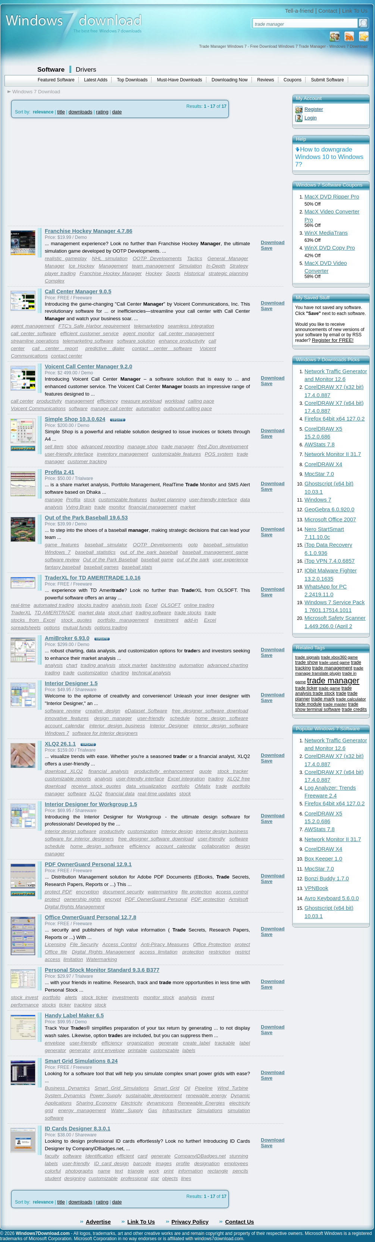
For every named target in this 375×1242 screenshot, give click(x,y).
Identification (99, 1156)
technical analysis (151, 672)
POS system (219, 454)
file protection (196, 892)
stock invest (24, 997)
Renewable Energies (201, 1103)
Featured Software (56, 79)
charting (120, 672)
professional (134, 1178)
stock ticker (94, 997)
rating (102, 112)
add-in (191, 620)
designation (206, 1163)
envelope (55, 1043)
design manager (113, 718)
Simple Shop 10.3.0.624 (75, 419)
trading (52, 672)
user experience (230, 559)
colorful (53, 1171)
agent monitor (138, 333)
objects (170, 1178)
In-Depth (215, 266)
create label (196, 1043)
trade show (306, 662)
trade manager (177, 446)
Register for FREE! (333, 340)
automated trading (54, 605)
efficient (125, 1156)
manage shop (142, 446)
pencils (241, 1171)
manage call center (112, 408)
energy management (82, 1110)
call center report (55, 348)
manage (54, 499)
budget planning (168, 499)
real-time (20, 605)
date (117, 112)
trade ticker (306, 688)
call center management (186, 333)
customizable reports (68, 778)
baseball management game (215, 552)
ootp (193, 544)
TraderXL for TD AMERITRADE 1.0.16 (93, 578)
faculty (52, 1156)
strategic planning (228, 273)
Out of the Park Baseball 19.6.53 (86, 518)
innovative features (67, 718)
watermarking (163, 892)
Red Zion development (222, 446)
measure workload (141, 401)
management (79, 401)
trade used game (334, 662)
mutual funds (77, 627)
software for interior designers (105, 733)
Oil (187, 1088)
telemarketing (149, 326)
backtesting (163, 665)
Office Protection (212, 944)
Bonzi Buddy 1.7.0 (326, 878)
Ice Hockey (81, 266)
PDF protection (208, 899)
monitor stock (158, 997)
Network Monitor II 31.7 (332, 454)
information (190, 1171)
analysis (54, 665)
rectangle (217, 1171)
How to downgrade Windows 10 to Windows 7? (329, 157)
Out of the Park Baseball (110, 559)
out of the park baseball (149, 552)
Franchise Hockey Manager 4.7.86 (88, 231)
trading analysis (98, 665)
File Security (84, 944)
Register (313, 109)
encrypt (113, 899)
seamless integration (191, 326)
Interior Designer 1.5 (71, 683)
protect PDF (58, 892)
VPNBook (316, 888)
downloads (81, 112)
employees (236, 1163)
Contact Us (239, 1222)
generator (79, 1050)
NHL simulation (110, 258)
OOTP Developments (157, 258)
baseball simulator (106, 544)
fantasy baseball (63, 567)
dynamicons (160, 1103)
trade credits (354, 709)
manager (55, 461)
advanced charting (227, 665)
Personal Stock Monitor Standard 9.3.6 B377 (102, 970)
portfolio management (123, 620)
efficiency (107, 401)
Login (310, 118)
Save (266, 248)
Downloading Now (230, 79)
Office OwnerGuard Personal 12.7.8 (90, 917)
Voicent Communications (38, 408)
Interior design (177, 831)
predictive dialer (105, 348)
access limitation (159, 952)
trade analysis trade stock (323, 691)
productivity (49, 401)
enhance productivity (182, 341)
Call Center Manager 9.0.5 (78, 291)
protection (193, 952)
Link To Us (355, 11)
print (169, 1171)
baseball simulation (225, 544)
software (78, 408)
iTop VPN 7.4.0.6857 (329, 561)
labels (189, 1050)
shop (72, 446)
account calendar (64, 725)
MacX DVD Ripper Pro (331, 197)
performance (25, 1005)
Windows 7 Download (36, 91)
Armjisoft (238, 899)
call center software (33, 333)
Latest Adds (95, 79)
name (104, 1171)
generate (168, 1043)
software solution (136, 341)
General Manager (227, 258)
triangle (136, 1171)
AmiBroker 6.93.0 (67, 638)
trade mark (323, 699)
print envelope (109, 1050)
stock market (133, 665)
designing (74, 1178)
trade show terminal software (326, 707)
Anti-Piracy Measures (165, 944)
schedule (180, 718)
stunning (238, 1156)
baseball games (101, 567)
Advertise (98, 1222)
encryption (87, 892)
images (164, 1163)
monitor (117, 507)
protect (52, 899)
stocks (49, 1005)
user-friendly (151, 718)
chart (71, 665)
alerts (71, 997)
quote (205, 771)
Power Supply (106, 1095)
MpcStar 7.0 (319, 474)
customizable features (176, 454)
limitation (73, 959)
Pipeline (203, 1088)
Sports (173, 273)
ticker (65, 1005)
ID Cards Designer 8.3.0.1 (77, 1129)
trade (242, 454)
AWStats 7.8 (319, 444)
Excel (151, 605)
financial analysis (108, 771)
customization (93, 672)
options (52, 627)
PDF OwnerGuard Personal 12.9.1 (88, 864)
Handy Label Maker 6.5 (74, 1015)
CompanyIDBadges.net (200, 1156)
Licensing (55, 944)
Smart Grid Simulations (121, 1088)
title (61, 112)
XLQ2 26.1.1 (60, 744)
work (154, 1171)
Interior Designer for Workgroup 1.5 (91, 804)
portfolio (180, 786)
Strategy (238, 266)
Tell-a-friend (299, 11)
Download (273, 242)
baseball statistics (95, 552)
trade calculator (351, 698)
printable (137, 1050)
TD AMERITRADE (54, 612)
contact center (66, 356)
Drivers (86, 69)
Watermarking (101, 959)
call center (22, 401)
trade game (329, 688)
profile (183, 1163)
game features (62, 544)
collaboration (215, 846)
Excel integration (186, 778)
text (119, 1171)
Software (51, 69)
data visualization (146, 786)
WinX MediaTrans (326, 233)
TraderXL (21, 612)
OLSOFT (171, 605)
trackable (225, 1043)
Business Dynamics (67, 1088)
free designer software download (210, 711)
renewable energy (206, 1095)
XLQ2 (96, 793)
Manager (55, 266)
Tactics (194, 258)
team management (153, 266)
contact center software (162, 348)
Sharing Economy (96, 1103)
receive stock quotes (96, 786)
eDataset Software (146, 711)
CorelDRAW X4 (323, 464)
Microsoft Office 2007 (330, 519)
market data (91, 612)
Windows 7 (58, 552)
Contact (327, 11)
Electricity (131, 1103)
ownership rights (82, 899)
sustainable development (154, 1095)
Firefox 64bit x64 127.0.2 (334, 419)
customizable (164, 1050)
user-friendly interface (69, 454)
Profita (73, 499)
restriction (220, 952)
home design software (221, 718)
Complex (55, 281)
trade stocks (187, 612)
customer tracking (87, 461)
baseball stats (137, 567)
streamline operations (35, 341)
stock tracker (233, 771)
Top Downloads (132, 79)
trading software (153, 612)
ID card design (111, 1163)
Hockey (154, 273)
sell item (54, 446)
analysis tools (127, 605)
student (53, 1178)
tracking (82, 1005)
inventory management (122, 454)
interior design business (117, 725)
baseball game (157, 559)
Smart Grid (166, 1088)
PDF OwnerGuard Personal (156, 899)
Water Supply (127, 1110)
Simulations (209, 1110)
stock (89, 499)
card (142, 1156)
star (155, 1178)
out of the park (193, 559)
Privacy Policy (190, 1222)
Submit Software (327, 79)
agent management (32, 326)
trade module (308, 704)
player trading (60, 273)
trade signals (307, 657)
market (188, 507)
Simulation (190, 266)
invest (207, 997)
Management (113, 266)
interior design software (220, 725)
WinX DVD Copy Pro (329, 248)
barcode (142, 1163)
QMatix (202, 786)
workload (175, 401)
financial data (120, 793)
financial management (152, 507)
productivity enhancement (164, 771)
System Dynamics (65, 1095)
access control (232, 892)
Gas (152, 1110)
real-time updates (157, 793)
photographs (79, 1171)
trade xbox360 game (339, 657)
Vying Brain (78, 507)
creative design (103, 711)
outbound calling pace (187, 408)
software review (62, 559)
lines (186, 1178)
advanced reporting (102, 446)
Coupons (292, 79)
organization (140, 1043)
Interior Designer (169, 725)
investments (125, 997)
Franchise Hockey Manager (110, 273)
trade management (332, 668)
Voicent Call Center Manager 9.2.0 (88, 366)
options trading (110, 627)
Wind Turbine (232, 1088)
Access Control (119, 944)
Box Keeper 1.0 (323, 859)
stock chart (120, 612)
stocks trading (92, 605)
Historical (194, 273)
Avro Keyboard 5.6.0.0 (331, 898)
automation (148, 408)
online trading (199, 605)
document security (123, 892)
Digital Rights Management (74, 906)
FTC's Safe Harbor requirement (94, 326)
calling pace (201, 401)
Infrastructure (177, 1110)
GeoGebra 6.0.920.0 (329, 509)
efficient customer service (89, 333)
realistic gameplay (66, 258)
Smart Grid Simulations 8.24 (81, 1061)
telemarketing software (88, 341)
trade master (335, 704)
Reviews (265, 79)
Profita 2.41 (59, 472)
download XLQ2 (64, 771)
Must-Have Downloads (179, 79)
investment (166, 620)
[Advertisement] (70, 172)
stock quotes (76, 620)
